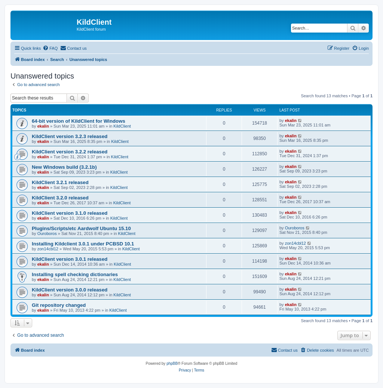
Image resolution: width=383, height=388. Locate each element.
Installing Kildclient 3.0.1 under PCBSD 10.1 (83, 244)
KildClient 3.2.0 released (60, 198)
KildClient (122, 126)
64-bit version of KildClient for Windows (78, 121)
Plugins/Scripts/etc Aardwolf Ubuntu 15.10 (81, 228)
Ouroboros (47, 233)
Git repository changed (59, 305)
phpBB (172, 363)
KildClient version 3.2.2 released (69, 152)
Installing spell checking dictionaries (75, 274)
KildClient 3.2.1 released (60, 182)
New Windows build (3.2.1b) (64, 167)
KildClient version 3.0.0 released (69, 290)
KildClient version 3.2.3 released (69, 136)
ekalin (43, 126)
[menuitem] (50, 48)
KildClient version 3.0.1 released (69, 259)
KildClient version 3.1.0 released (69, 213)
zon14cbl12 (47, 249)
